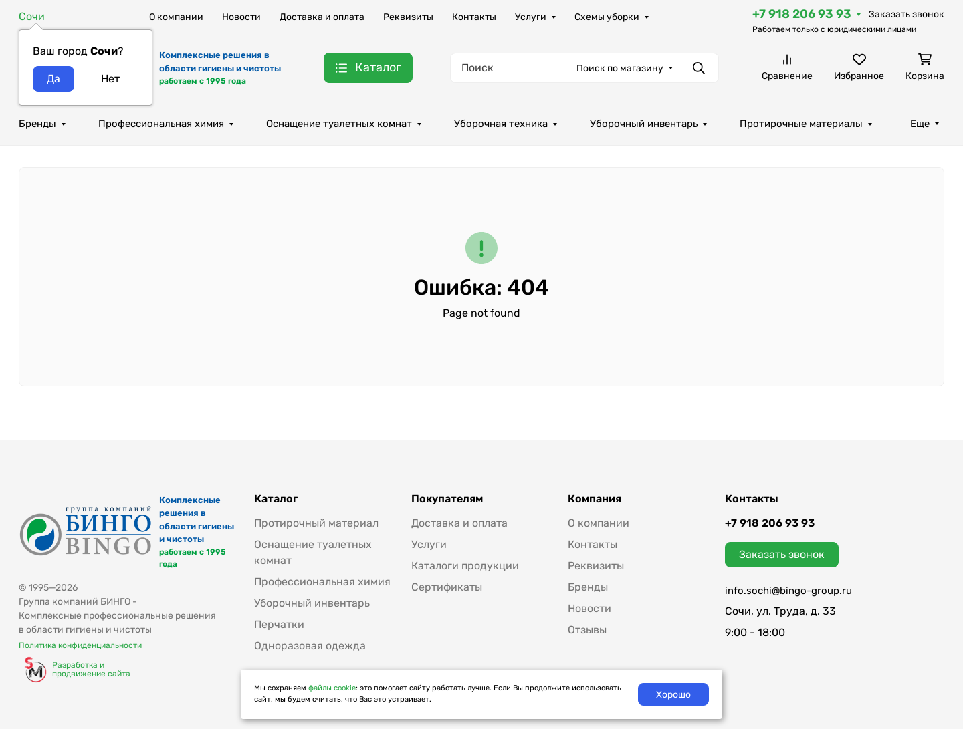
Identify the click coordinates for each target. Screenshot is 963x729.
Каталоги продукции (465, 565)
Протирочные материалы (801, 124)
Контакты (474, 17)
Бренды (37, 124)
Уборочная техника (501, 124)
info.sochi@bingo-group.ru (788, 591)
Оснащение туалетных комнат (339, 124)
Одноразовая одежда (310, 645)
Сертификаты (446, 587)
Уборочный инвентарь (644, 124)
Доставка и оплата (322, 17)
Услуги (530, 17)
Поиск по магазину (619, 68)
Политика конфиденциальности (80, 645)
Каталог (276, 499)
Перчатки (279, 624)
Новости (241, 17)
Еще (920, 124)
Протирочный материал (316, 523)
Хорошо (673, 694)
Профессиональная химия (161, 124)
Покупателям (447, 499)
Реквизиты (408, 17)
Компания (594, 499)
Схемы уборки (606, 17)
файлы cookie (332, 688)
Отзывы (587, 629)
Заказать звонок (906, 14)
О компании (176, 17)
